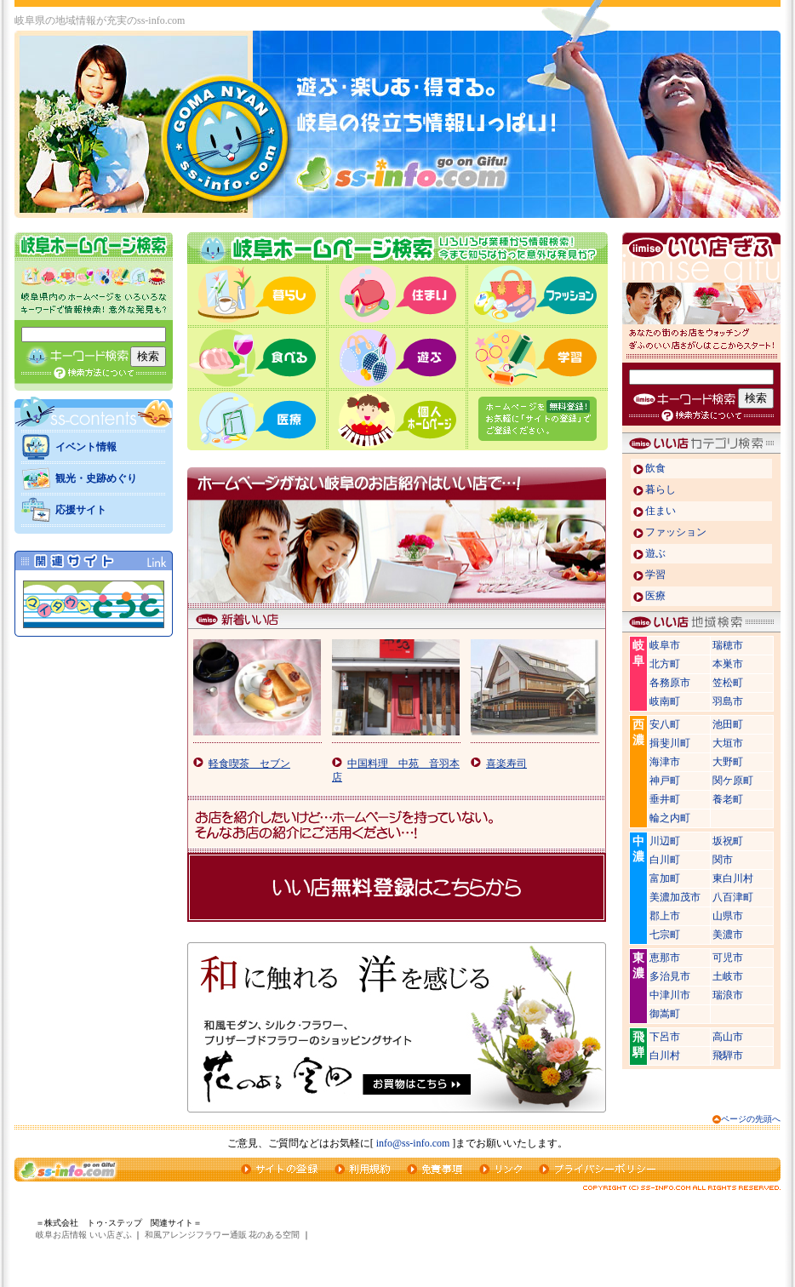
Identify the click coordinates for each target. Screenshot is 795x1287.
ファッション (675, 532)
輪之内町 (669, 818)
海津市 (664, 762)
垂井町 (664, 799)
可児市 (727, 958)
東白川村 (732, 878)
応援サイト (80, 510)
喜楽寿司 (506, 763)
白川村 (664, 1055)
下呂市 (664, 1037)
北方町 (664, 664)
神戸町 (664, 780)
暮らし (660, 489)
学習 (655, 575)
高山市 (727, 1037)
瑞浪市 (727, 995)
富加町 (664, 878)
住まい (660, 511)
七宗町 (664, 935)
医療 (655, 596)
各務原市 (669, 683)
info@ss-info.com (413, 1143)
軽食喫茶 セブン (249, 763)
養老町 (727, 799)
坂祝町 (727, 841)
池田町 (727, 724)
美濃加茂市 (675, 897)
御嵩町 (664, 1014)
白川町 (664, 860)
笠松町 (727, 683)
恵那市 (664, 958)
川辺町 (664, 841)
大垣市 (727, 743)
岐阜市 (664, 645)
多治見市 (669, 976)
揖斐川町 (669, 743)
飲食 (655, 468)
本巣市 (727, 664)
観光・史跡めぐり (96, 478)
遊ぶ (655, 553)
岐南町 (664, 701)
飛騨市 (727, 1055)
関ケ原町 (732, 780)
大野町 (727, 762)
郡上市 (664, 916)
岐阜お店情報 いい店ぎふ (84, 1234)
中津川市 (669, 995)
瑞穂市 (727, 645)
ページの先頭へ (751, 1119)
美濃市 (727, 935)
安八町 (664, 724)
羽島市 (727, 701)
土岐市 (727, 976)
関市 (722, 860)
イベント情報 (86, 447)
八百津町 (732, 897)
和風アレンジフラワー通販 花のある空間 (222, 1234)
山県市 (727, 916)
